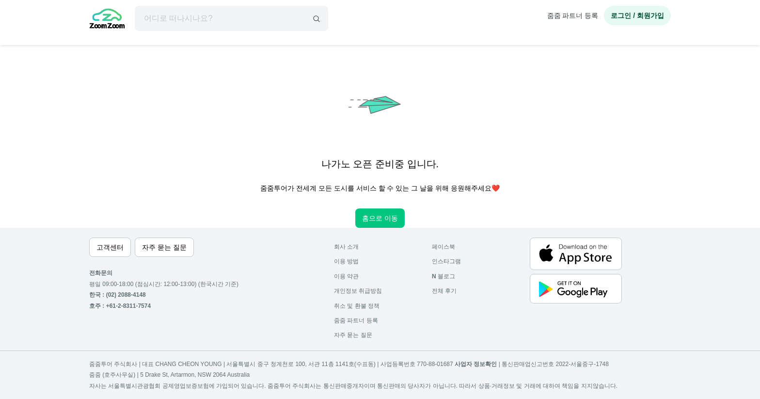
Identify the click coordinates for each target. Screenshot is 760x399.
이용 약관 (346, 276)
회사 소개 (346, 246)
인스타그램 (446, 261)
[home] (107, 20)
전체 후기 (444, 290)
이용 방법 (346, 261)
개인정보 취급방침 (358, 290)
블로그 (443, 276)
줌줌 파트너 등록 (573, 15)
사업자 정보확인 (476, 364)
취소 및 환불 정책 (357, 306)
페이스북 (443, 246)
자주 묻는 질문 (353, 335)
